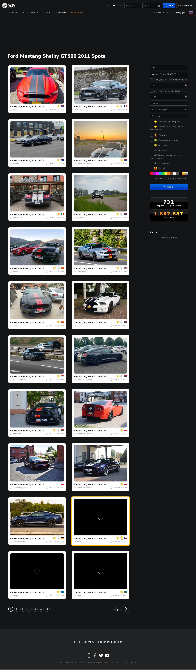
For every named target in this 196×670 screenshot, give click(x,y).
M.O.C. (79, 325)
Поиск (168, 6)
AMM (15, 325)
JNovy (79, 541)
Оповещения (161, 13)
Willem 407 (81, 218)
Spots (25, 13)
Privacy (116, 663)
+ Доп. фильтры (184, 6)
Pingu (15, 595)
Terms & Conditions (98, 663)
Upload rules (60, 13)
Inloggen (179, 13)
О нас (77, 642)
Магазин (46, 13)
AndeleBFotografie (84, 380)
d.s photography (19, 488)
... (41, 609)
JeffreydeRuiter (19, 541)
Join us (34, 13)
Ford (12, 106)
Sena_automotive (20, 380)
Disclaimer (130, 663)
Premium (77, 13)
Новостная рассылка (110, 642)
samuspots (17, 218)
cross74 (80, 110)
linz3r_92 (17, 434)
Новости (104, 6)
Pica (15, 110)
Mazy (15, 271)
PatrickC (16, 164)
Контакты (89, 642)
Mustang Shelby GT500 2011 (29, 106)
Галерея (118, 6)
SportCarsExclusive (84, 164)
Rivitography (82, 271)
